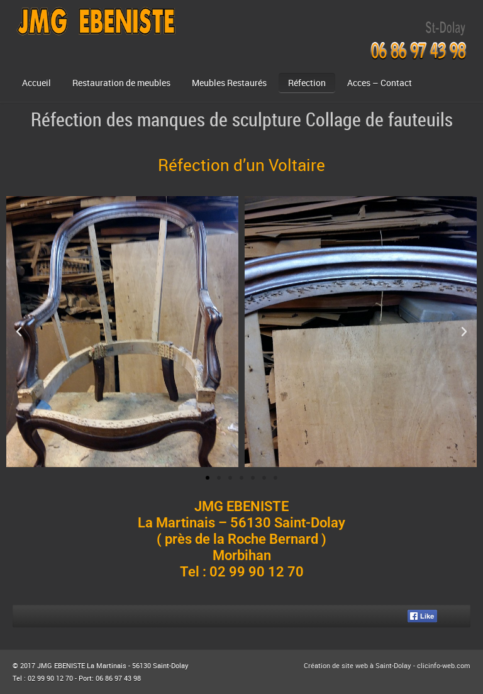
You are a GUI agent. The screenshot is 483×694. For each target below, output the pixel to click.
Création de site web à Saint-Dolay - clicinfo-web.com (387, 665)
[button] (19, 332)
